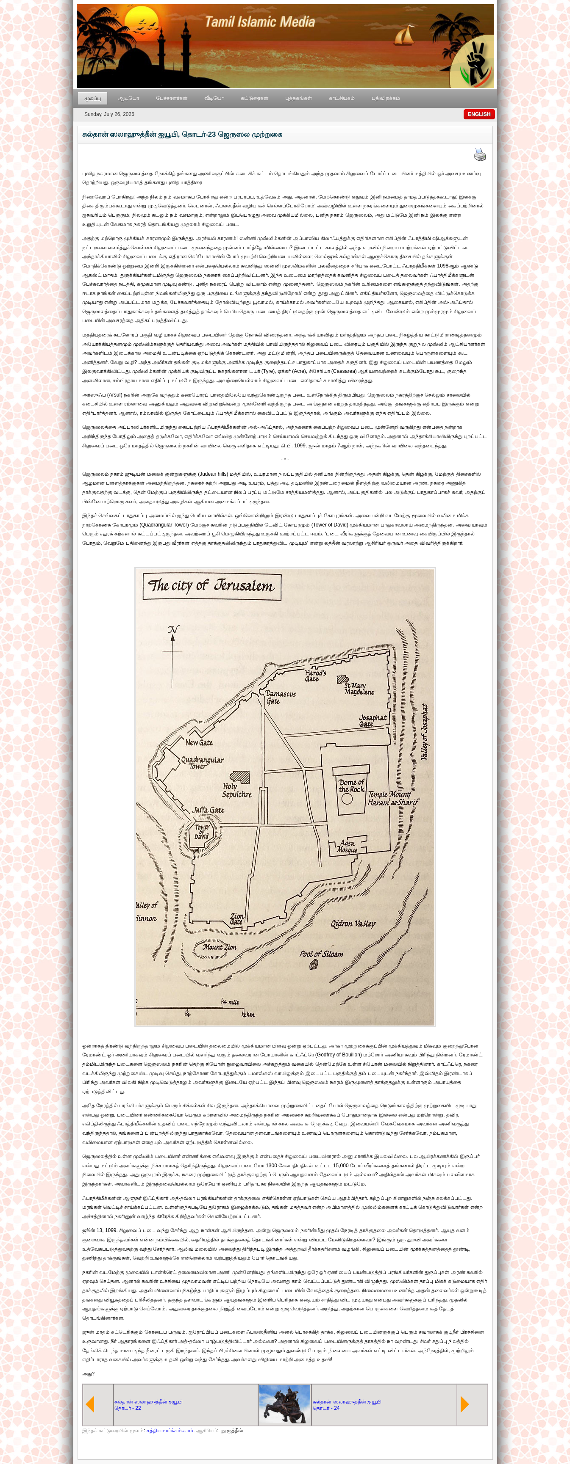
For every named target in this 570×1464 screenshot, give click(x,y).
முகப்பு (92, 99)
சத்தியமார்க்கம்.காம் (170, 1431)
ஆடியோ (128, 98)
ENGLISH (479, 114)
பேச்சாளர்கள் (171, 98)
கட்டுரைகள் (254, 98)
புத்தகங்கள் (298, 98)
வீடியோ (214, 98)
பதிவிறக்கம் (386, 98)
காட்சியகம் (342, 98)
